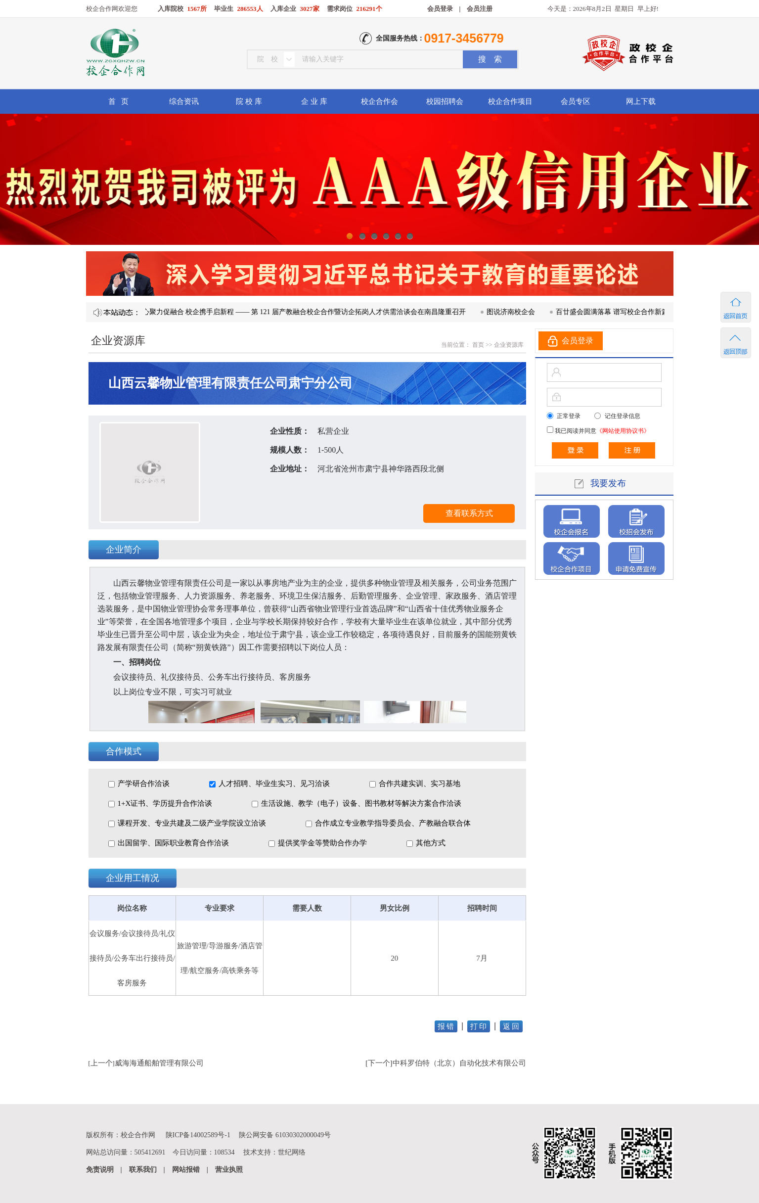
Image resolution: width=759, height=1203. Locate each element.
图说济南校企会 (516, 312)
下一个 (379, 1063)
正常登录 (568, 416)
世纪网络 (292, 1152)
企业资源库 (509, 344)
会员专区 (575, 101)
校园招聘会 (444, 101)
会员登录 (440, 8)
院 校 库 (249, 101)
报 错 (446, 1026)
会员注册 (479, 8)
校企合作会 (379, 101)
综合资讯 (184, 101)
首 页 (118, 101)
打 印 (478, 1026)
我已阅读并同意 (601, 430)
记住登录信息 (622, 416)
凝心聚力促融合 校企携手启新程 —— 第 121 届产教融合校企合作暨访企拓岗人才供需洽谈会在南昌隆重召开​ (306, 312)
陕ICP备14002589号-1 (198, 1135)
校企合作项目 (510, 101)
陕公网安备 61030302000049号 (285, 1135)
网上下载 (641, 101)
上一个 (101, 1063)
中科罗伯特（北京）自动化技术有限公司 (459, 1063)
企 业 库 (314, 101)
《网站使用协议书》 (623, 430)
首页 (477, 344)
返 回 (511, 1026)
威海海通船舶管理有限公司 (159, 1063)
